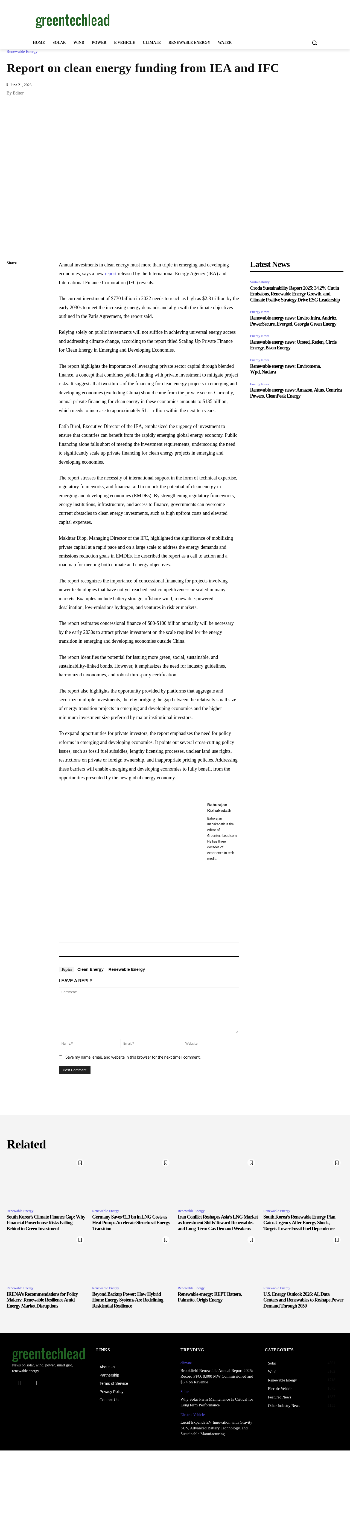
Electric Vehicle (192, 1415)
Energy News (259, 312)
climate (186, 1363)
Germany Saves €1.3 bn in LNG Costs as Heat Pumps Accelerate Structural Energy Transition (131, 1222)
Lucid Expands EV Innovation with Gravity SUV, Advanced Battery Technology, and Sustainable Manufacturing (216, 1428)
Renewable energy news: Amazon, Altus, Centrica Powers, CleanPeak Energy (296, 393)
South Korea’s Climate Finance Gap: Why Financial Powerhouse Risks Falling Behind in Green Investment (46, 1222)
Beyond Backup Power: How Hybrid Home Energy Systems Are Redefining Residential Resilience (127, 1300)
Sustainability (260, 282)
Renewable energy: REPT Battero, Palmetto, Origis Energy (210, 1297)
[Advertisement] (216, 20)
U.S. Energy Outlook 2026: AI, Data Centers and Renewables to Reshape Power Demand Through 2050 (303, 1300)
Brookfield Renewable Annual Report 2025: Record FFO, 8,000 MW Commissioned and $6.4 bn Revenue (216, 1376)
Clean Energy (90, 969)
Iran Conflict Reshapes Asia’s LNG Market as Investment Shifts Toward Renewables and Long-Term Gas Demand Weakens (218, 1222)
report (110, 273)
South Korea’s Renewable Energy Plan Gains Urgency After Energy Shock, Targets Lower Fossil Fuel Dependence (299, 1222)
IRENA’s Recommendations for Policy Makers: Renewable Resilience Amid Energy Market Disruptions (42, 1300)
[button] (314, 42)
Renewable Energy (23, 52)
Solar (184, 1392)
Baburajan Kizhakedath (219, 807)
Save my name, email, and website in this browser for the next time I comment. (132, 1057)
